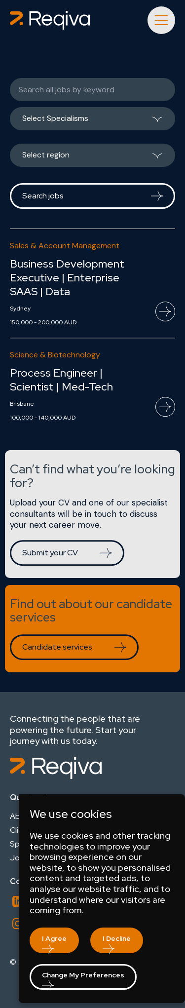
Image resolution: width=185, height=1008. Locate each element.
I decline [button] (117, 938)
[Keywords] (92, 89)
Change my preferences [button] (83, 974)
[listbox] (92, 122)
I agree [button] (54, 938)
